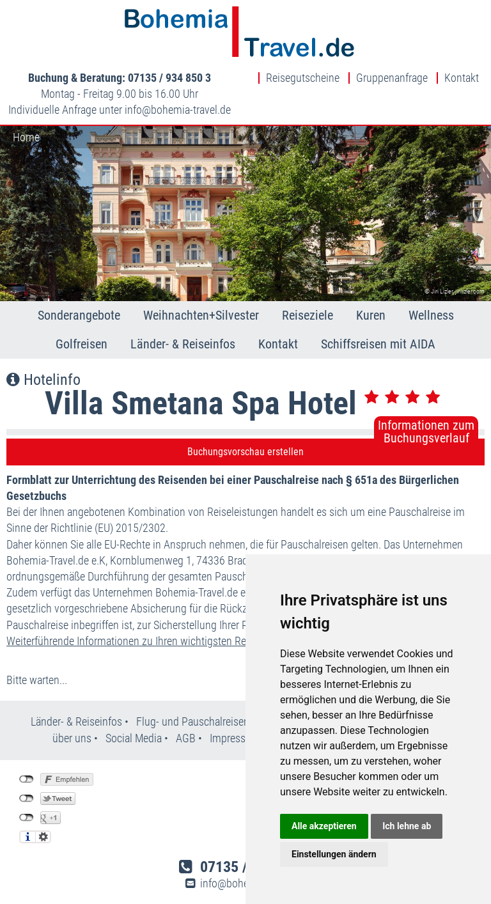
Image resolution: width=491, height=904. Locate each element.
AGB (186, 738)
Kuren (371, 315)
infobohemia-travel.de (178, 109)
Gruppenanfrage (392, 78)
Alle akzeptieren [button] (324, 826)
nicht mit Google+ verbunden (26, 818)
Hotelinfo (43, 379)
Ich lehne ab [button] (406, 826)
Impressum (235, 738)
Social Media (134, 738)
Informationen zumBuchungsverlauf (426, 431)
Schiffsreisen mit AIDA (378, 344)
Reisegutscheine (302, 78)
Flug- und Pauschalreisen (194, 721)
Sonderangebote (79, 315)
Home (26, 137)
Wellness (431, 315)
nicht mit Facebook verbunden (26, 779)
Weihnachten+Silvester (201, 315)
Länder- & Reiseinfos (182, 344)
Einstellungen (43, 836)
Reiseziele (307, 315)
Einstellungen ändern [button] (334, 854)
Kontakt (461, 78)
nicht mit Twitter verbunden (26, 798)
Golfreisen (81, 344)
